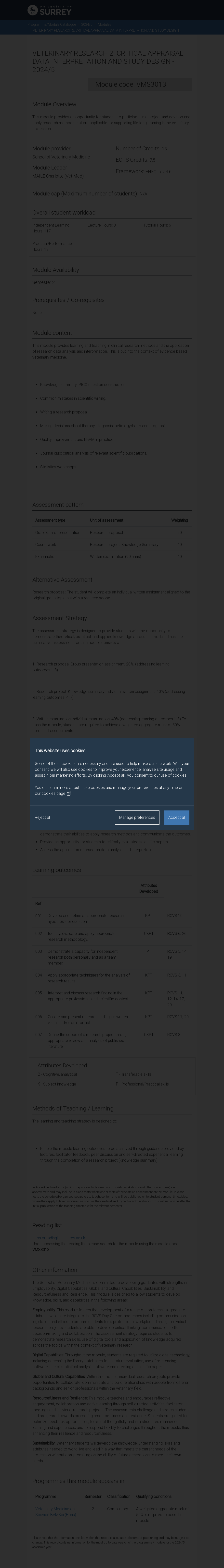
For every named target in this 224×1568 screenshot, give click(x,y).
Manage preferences (137, 817)
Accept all (176, 817)
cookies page (56, 793)
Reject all (43, 817)
